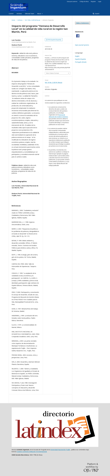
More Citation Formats (52, 73)
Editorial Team (29, 14)
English (77, 56)
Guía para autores (72, 1)
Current (11, 14)
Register (93, 1)
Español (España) (80, 59)
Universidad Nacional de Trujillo (60, 450)
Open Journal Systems (82, 45)
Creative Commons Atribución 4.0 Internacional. (32, 452)
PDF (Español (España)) (54, 40)
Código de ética (84, 1)
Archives (19, 14)
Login (99, 1)
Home (13, 20)
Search (97, 14)
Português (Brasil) (80, 62)
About (39, 14)
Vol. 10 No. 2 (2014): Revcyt (32, 20)
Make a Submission (82, 23)
